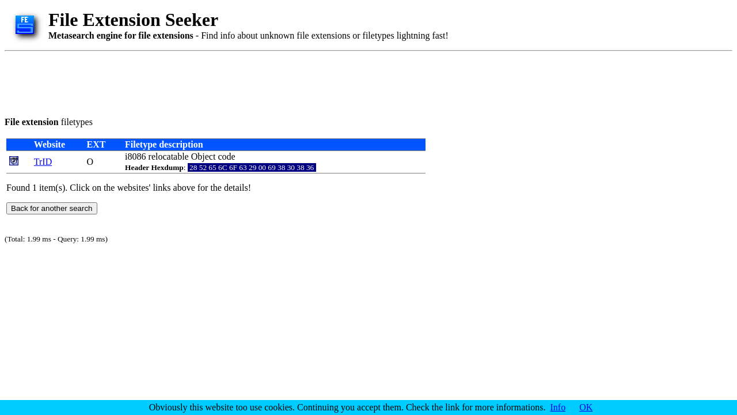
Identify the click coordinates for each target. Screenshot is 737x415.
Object (203, 156)
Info (558, 407)
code (226, 156)
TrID (43, 162)
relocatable (169, 156)
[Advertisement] (214, 82)
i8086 (135, 156)
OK (585, 407)
